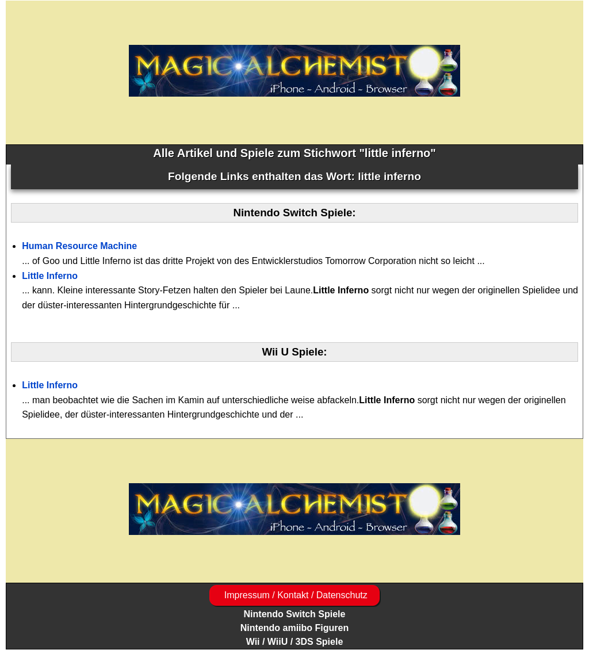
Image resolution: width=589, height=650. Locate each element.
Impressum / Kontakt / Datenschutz (294, 595)
